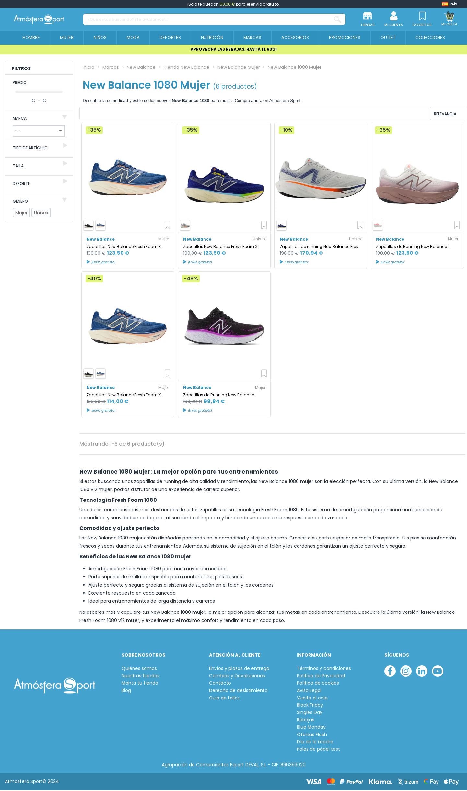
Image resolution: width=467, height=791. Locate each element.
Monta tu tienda (140, 684)
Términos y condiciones (324, 669)
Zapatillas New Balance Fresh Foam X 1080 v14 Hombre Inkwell (220, 247)
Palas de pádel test (318, 750)
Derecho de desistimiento (238, 691)
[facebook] (390, 672)
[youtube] (437, 672)
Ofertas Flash (312, 736)
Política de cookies (318, 684)
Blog (126, 691)
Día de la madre (315, 743)
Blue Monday (311, 728)
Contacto (220, 684)
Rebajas (305, 721)
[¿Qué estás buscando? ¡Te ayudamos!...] (338, 19)
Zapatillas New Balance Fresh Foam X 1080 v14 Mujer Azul (124, 395)
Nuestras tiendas (140, 677)
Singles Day (309, 714)
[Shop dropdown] (449, 4)
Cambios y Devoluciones (237, 677)
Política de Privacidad (321, 677)
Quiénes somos (139, 669)
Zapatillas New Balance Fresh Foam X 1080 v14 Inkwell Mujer (124, 247)
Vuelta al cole (312, 699)
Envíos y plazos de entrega (239, 669)
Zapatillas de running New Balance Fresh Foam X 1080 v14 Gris (320, 247)
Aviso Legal (309, 691)
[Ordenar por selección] (421, 114)
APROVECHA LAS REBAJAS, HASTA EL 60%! (234, 49)
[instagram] (406, 672)
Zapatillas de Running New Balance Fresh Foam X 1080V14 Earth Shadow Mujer (412, 247)
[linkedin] (421, 672)
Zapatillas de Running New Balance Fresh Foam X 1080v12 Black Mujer (218, 395)
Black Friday (310, 706)
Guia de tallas (224, 699)
